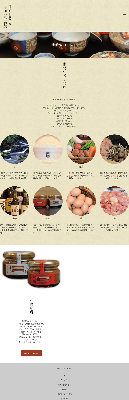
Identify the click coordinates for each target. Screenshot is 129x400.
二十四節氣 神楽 (66, 368)
